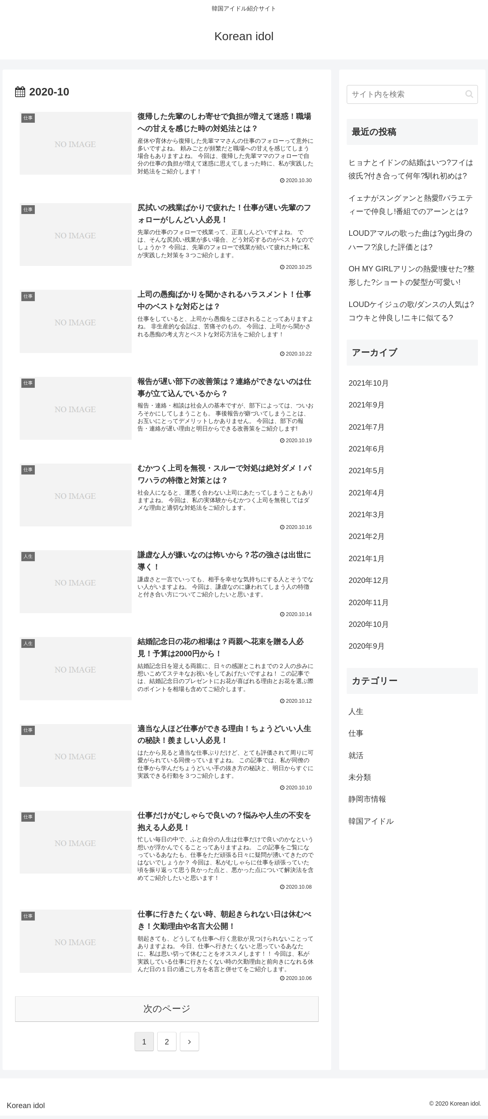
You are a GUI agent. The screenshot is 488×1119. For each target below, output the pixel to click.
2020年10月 (368, 624)
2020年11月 (368, 602)
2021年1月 (366, 558)
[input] (412, 94)
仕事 (355, 733)
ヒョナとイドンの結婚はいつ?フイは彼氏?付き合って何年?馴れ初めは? (410, 169)
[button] (469, 94)
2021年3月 (366, 515)
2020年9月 (366, 646)
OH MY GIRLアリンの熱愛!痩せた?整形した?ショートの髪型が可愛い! (411, 275)
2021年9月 (366, 405)
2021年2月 (366, 536)
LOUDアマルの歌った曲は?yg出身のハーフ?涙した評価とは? (410, 240)
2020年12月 (368, 580)
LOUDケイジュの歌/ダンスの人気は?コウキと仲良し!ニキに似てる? (411, 311)
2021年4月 (366, 493)
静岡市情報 (367, 799)
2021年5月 (366, 471)
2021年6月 (366, 449)
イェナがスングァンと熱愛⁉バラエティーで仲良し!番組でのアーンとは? (410, 205)
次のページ (167, 1012)
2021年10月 (368, 383)
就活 (355, 755)
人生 (355, 711)
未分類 (359, 777)
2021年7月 (366, 427)
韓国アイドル (371, 821)
